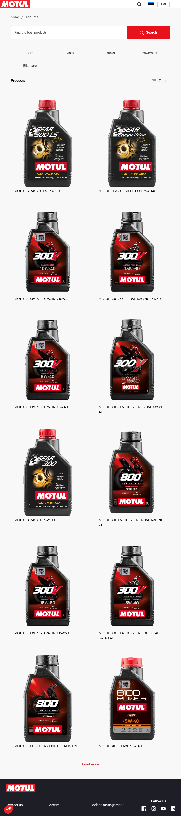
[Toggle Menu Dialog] (175, 4)
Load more (90, 764)
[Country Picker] (151, 4)
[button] (9, 809)
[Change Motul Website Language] (163, 4)
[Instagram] (153, 808)
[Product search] (139, 4)
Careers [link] (54, 805)
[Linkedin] (173, 808)
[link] (47, 186)
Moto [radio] (70, 53)
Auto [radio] (30, 53)
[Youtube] (163, 808)
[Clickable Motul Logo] (15, 4)
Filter (159, 81)
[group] (90, 59)
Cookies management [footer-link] (107, 805)
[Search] (148, 32)
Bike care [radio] (30, 65)
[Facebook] (143, 808)
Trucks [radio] (110, 53)
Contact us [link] (14, 805)
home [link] (15, 17)
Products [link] (31, 17)
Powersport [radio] (150, 53)
